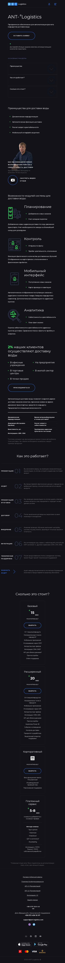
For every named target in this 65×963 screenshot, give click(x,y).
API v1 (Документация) (32, 886)
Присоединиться (21, 388)
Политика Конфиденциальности (32, 882)
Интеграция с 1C (32, 895)
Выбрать (32, 625)
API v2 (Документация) (32, 891)
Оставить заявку (21, 36)
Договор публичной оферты (32, 877)
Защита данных (32, 900)
